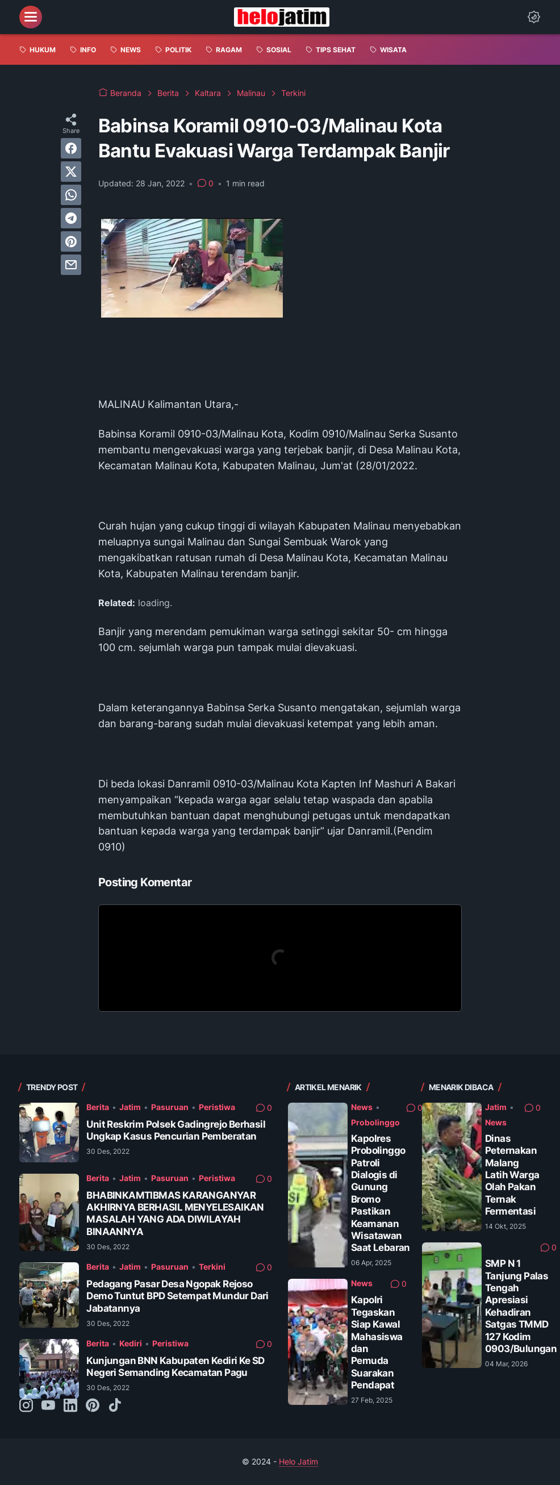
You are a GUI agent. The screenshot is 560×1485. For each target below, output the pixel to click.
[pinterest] (71, 241)
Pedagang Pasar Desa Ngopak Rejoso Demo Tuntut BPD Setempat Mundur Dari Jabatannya (177, 1296)
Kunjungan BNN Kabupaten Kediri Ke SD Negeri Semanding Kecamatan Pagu (175, 1366)
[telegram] (71, 218)
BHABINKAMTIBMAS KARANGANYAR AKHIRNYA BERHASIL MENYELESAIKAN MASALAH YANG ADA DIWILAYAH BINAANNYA (175, 1213)
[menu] (30, 17)
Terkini (212, 1266)
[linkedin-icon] (70, 1406)
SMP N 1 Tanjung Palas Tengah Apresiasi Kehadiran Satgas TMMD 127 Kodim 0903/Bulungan (521, 1306)
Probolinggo (375, 1122)
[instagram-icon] (26, 1406)
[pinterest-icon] (92, 1406)
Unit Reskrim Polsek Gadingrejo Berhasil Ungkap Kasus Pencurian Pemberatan (175, 1130)
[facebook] (71, 148)
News (362, 1107)
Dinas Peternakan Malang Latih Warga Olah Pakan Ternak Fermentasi (512, 1175)
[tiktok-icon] (115, 1406)
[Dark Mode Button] (534, 17)
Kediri (130, 1343)
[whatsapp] (71, 195)
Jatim (130, 1107)
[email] (71, 265)
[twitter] (71, 171)
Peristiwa (217, 1107)
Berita (97, 1107)
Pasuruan (170, 1107)
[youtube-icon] (48, 1406)
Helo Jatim (298, 1461)
